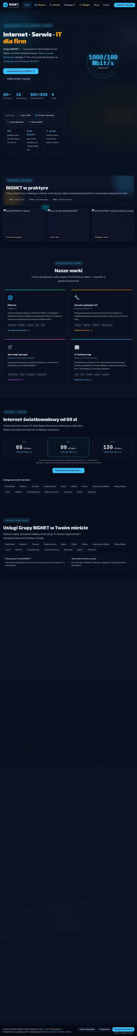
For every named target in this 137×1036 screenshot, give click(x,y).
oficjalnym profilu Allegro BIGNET (21, 61)
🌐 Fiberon (39, 5)
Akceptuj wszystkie (123, 1029)
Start (27, 5)
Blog (96, 5)
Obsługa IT (69, 5)
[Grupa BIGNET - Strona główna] (11, 5)
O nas (106, 5)
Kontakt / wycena (124, 5)
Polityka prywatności (50, 1032)
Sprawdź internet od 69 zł (21, 71)
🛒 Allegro (84, 5)
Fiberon (42, 53)
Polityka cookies (65, 1032)
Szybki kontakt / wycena (18, 79)
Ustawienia (104, 1029)
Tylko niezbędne (87, 1029)
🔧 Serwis (55, 5)
